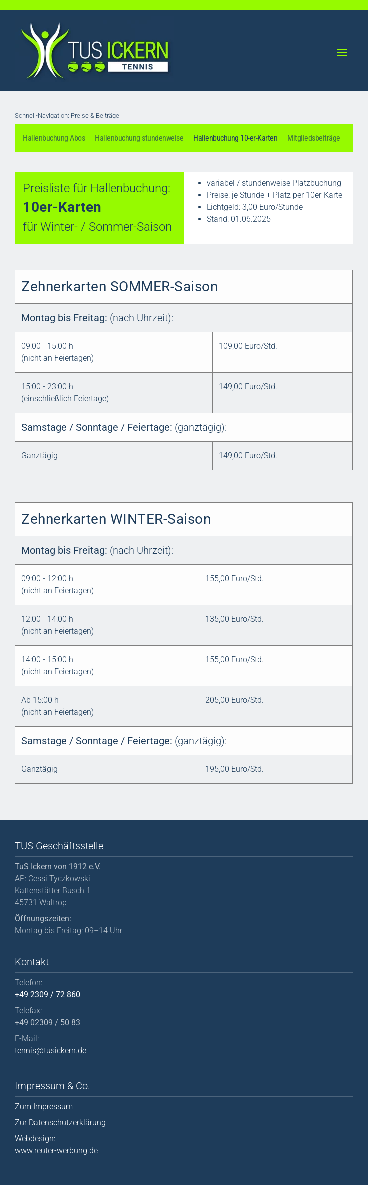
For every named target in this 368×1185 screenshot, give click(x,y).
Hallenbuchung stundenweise (139, 138)
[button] (342, 51)
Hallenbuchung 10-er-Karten (236, 138)
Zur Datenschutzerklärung (60, 1123)
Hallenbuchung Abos (54, 138)
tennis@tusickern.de (50, 1051)
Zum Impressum (44, 1107)
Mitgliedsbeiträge (314, 138)
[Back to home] (95, 49)
